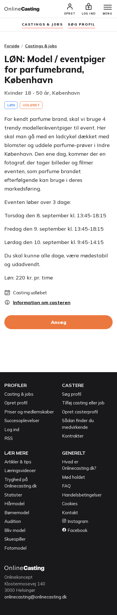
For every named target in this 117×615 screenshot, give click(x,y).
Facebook (74, 530)
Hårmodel (14, 503)
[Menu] (107, 7)
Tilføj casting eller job (83, 403)
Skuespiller (15, 539)
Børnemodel (16, 512)
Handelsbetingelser (82, 495)
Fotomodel (15, 548)
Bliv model (14, 530)
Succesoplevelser (21, 420)
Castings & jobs (42, 24)
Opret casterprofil (80, 412)
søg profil (81, 24)
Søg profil (71, 394)
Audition (12, 521)
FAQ (66, 486)
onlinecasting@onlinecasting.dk (35, 597)
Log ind (11, 429)
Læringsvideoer (20, 470)
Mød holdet (73, 477)
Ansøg (58, 322)
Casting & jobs (18, 394)
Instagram (75, 521)
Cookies (70, 503)
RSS (8, 438)
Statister (13, 495)
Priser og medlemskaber (29, 412)
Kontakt (70, 512)
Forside (11, 46)
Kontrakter (73, 436)
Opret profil (15, 403)
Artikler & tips (17, 462)
